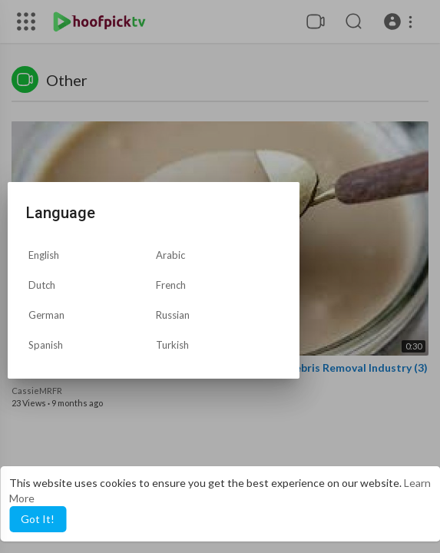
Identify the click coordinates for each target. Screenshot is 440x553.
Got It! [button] (38, 518)
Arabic (170, 255)
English (43, 255)
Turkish (172, 345)
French (171, 285)
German (46, 315)
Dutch (41, 285)
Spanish (45, 345)
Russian (173, 315)
